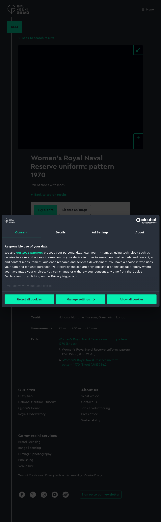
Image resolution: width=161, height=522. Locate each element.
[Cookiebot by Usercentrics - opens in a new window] (139, 221)
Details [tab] (61, 232)
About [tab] (139, 232)
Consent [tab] (21, 232)
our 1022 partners (29, 252)
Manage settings (81, 299)
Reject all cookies (29, 299)
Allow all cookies (132, 299)
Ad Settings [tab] (100, 232)
